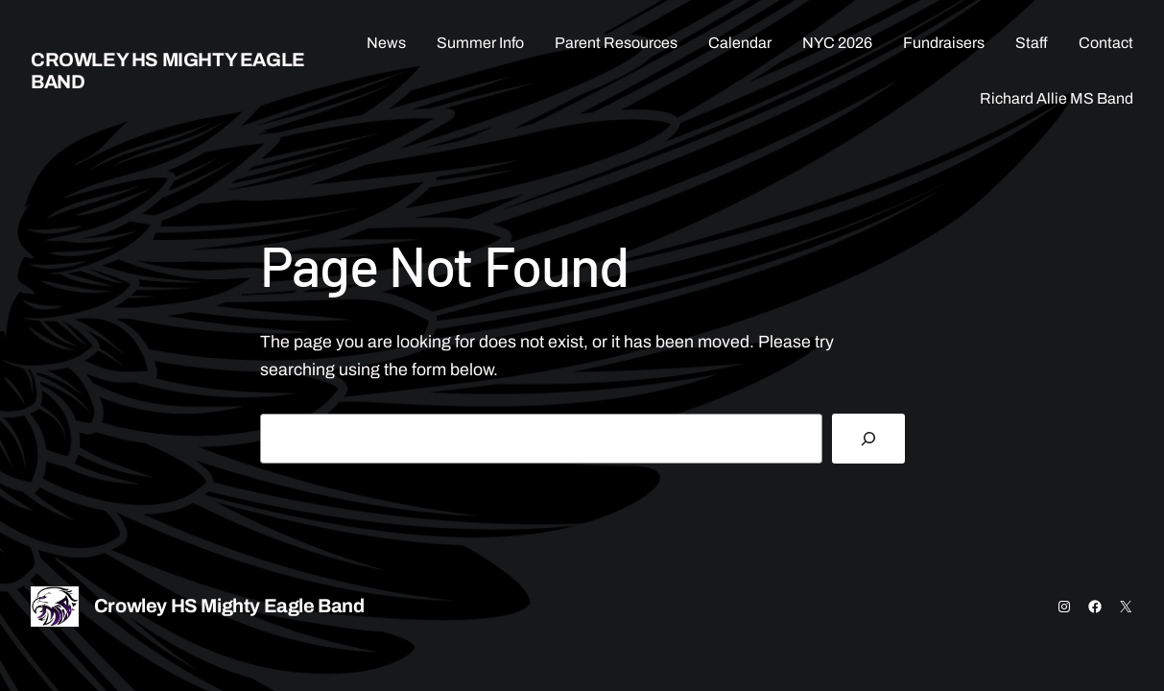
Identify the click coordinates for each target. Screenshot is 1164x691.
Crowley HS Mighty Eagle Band (229, 605)
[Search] (868, 439)
